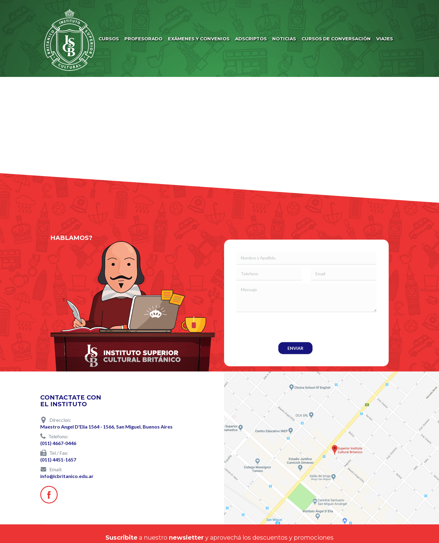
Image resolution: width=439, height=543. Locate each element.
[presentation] (282, 327)
